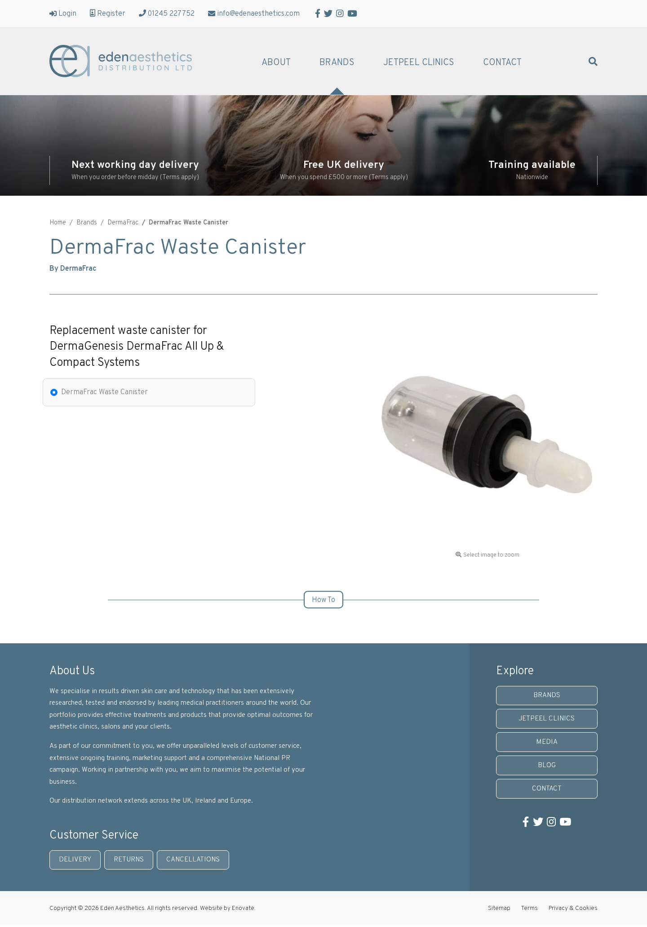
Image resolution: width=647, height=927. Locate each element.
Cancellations (193, 860)
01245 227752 (167, 13)
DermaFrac (122, 223)
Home (57, 223)
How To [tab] (323, 600)
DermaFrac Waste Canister (104, 392)
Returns (129, 860)
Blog (547, 765)
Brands (337, 62)
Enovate (243, 908)
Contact (502, 62)
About (276, 62)
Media (547, 742)
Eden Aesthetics (120, 61)
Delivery (75, 860)
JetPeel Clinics (418, 62)
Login (62, 13)
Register (107, 13)
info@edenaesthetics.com (254, 13)
